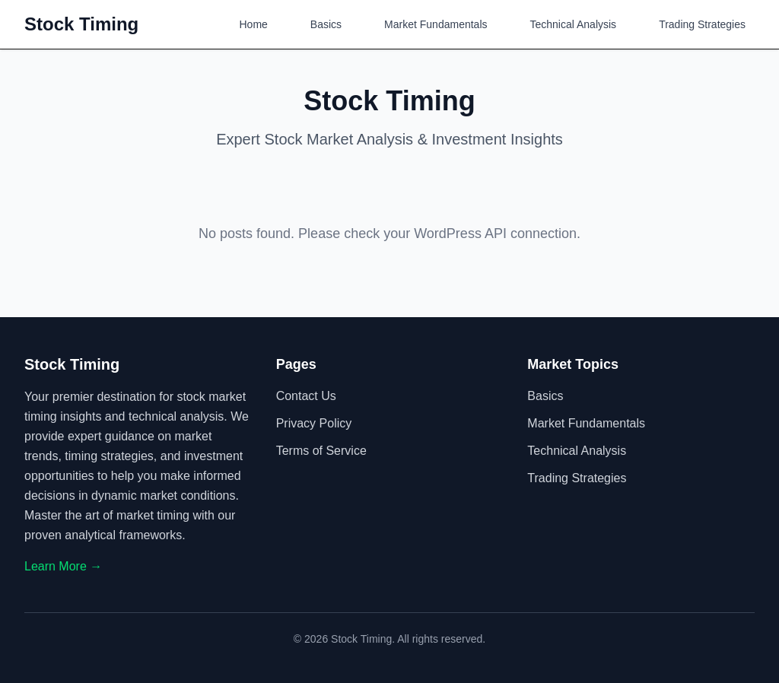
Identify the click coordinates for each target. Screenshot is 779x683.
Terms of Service (321, 450)
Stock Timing (81, 24)
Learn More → (63, 566)
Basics (326, 24)
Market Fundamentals (435, 24)
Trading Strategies (702, 24)
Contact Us (306, 395)
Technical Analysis (573, 24)
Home (254, 24)
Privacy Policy (314, 423)
